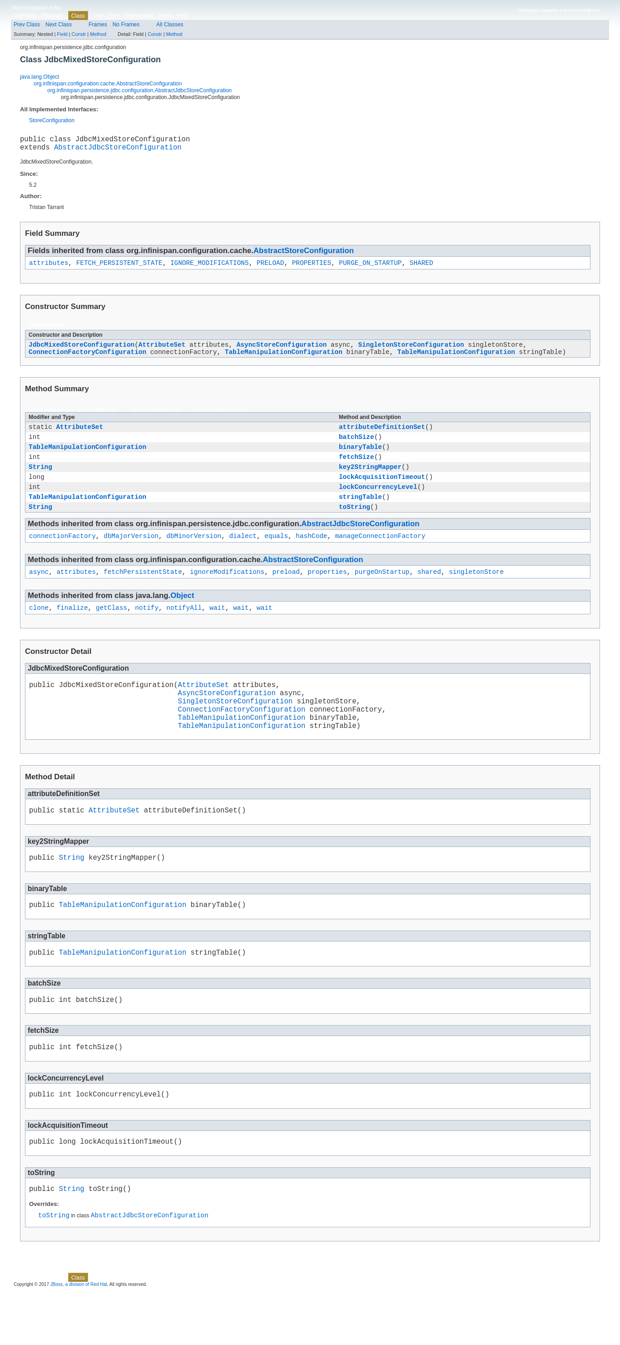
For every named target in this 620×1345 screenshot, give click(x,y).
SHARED (421, 267)
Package (52, 15)
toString (354, 526)
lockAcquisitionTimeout (382, 492)
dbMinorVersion (193, 557)
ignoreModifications (227, 594)
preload (285, 594)
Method (98, 34)
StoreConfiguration (51, 120)
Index (164, 15)
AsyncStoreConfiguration (282, 350)
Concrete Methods (218, 418)
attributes (48, 267)
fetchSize (356, 469)
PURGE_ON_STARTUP (370, 267)
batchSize (356, 447)
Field (62, 34)
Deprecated (138, 15)
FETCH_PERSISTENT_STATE (119, 267)
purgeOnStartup (382, 594)
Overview (25, 15)
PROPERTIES (311, 267)
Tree (113, 15)
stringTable (360, 515)
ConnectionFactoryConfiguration (87, 359)
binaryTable (360, 458)
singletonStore (476, 594)
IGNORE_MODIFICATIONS (209, 267)
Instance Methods (156, 418)
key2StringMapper (370, 481)
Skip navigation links (35, 8)
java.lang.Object (39, 77)
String (40, 481)
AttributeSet (162, 350)
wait (217, 631)
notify (147, 631)
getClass (111, 631)
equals (276, 557)
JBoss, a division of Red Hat (78, 1337)
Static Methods (98, 418)
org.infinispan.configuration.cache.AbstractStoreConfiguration (108, 83)
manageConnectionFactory (380, 557)
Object (182, 618)
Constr (78, 34)
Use (98, 15)
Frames (98, 24)
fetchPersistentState (143, 594)
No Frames (126, 24)
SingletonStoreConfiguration (411, 350)
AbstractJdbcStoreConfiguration (118, 150)
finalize (72, 631)
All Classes (169, 24)
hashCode (311, 557)
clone (39, 631)
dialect (242, 557)
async (39, 594)
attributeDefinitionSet (382, 435)
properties (327, 594)
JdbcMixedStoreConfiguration (81, 350)
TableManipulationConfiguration (283, 359)
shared (429, 594)
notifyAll (184, 631)
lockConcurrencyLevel (378, 503)
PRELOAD (270, 267)
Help (182, 15)
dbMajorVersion (131, 557)
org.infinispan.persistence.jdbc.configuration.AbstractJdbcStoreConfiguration (139, 90)
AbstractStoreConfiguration (303, 254)
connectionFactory (62, 557)
